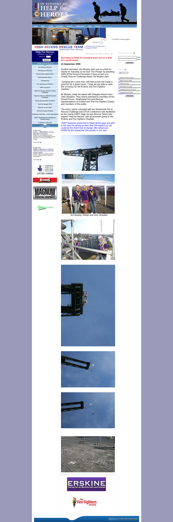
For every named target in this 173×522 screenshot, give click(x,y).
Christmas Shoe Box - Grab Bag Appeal (45, 114)
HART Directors (45, 87)
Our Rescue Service (45, 67)
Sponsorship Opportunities (45, 74)
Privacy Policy (121, 519)
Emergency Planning (45, 70)
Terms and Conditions (132, 519)
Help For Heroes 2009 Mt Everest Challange (45, 96)
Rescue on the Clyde (45, 107)
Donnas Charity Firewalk (45, 111)
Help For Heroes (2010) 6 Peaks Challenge (45, 91)
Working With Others (45, 77)
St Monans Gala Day (45, 122)
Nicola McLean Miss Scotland (45, 101)
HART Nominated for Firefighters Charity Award (45, 118)
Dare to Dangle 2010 (45, 104)
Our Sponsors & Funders (45, 84)
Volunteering (45, 80)
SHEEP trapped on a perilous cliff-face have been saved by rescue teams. (43, 150)
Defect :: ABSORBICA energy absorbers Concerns (43, 132)
